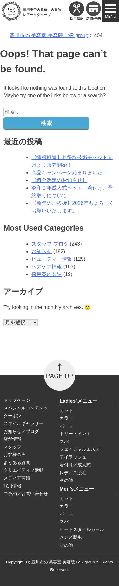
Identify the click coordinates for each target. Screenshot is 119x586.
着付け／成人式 (75, 464)
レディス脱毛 (73, 472)
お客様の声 (14, 454)
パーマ (66, 425)
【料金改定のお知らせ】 (59, 180)
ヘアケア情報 (46, 266)
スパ (64, 441)
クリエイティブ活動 (23, 470)
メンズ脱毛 (71, 537)
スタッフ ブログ (49, 243)
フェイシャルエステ (80, 449)
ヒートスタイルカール (82, 529)
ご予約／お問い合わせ (25, 493)
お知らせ (41, 251)
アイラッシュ (73, 457)
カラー (66, 418)
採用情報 (12, 485)
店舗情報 (12, 438)
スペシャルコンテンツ (25, 407)
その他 (66, 480)
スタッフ (12, 446)
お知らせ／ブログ (21, 431)
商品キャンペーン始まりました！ (69, 172)
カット (66, 410)
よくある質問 (16, 462)
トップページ (16, 400)
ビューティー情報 (51, 259)
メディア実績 (16, 478)
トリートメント (75, 433)
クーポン (12, 415)
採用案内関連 (46, 274)
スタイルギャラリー (23, 423)
